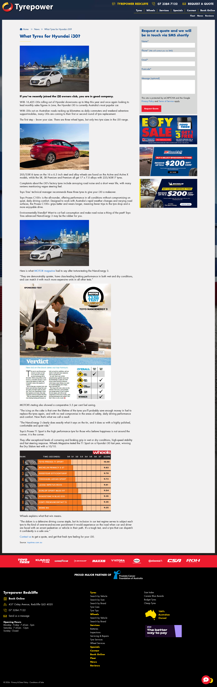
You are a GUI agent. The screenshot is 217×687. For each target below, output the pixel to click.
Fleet (192, 15)
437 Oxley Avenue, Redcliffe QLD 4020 (31, 604)
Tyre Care (94, 607)
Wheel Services (97, 643)
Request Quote (151, 108)
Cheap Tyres (150, 603)
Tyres (139, 10)
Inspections (95, 632)
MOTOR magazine (44, 271)
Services (164, 10)
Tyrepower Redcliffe (130, 4)
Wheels (150, 10)
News (200, 15)
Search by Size (97, 599)
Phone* (157, 50)
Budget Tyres (150, 599)
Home (24, 29)
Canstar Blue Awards (154, 596)
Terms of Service (166, 101)
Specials (178, 10)
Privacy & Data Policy (19, 682)
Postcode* (146, 69)
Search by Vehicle (98, 596)
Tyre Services (96, 639)
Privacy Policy (148, 101)
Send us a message (19, 616)
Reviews (209, 15)
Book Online (207, 10)
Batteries (94, 628)
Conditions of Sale (37, 682)
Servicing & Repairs (99, 636)
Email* (145, 59)
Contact (191, 10)
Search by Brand (98, 603)
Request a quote (198, 4)
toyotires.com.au (34, 542)
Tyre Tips (94, 610)
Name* (145, 41)
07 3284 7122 (168, 4)
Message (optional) (151, 78)
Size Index (149, 592)
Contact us (25, 536)
